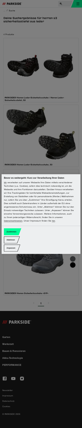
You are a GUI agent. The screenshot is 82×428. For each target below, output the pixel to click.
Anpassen (11, 248)
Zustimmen (11, 232)
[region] (41, 214)
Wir (5, 182)
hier (53, 221)
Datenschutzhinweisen (13, 221)
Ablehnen (11, 240)
